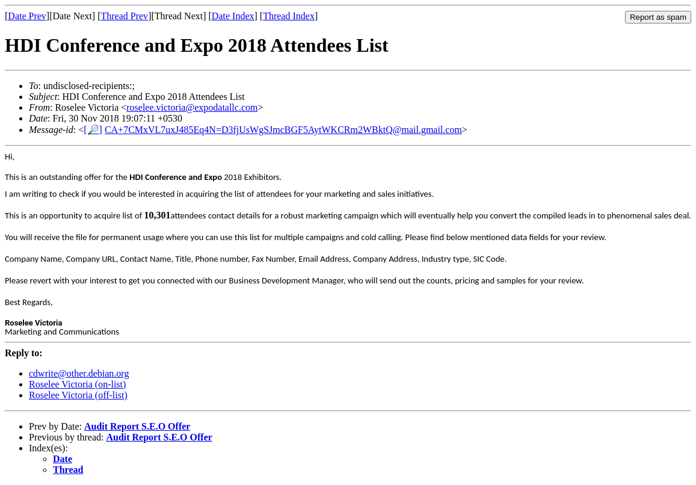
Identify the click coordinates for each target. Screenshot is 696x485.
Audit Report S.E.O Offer (137, 426)
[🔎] (93, 130)
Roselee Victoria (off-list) (78, 395)
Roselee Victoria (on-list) (77, 384)
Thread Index (289, 16)
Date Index (233, 16)
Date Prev (27, 16)
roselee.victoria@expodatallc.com (191, 107)
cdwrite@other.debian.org (79, 373)
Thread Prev (124, 16)
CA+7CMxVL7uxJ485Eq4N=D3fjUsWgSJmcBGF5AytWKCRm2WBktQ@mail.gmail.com (283, 130)
